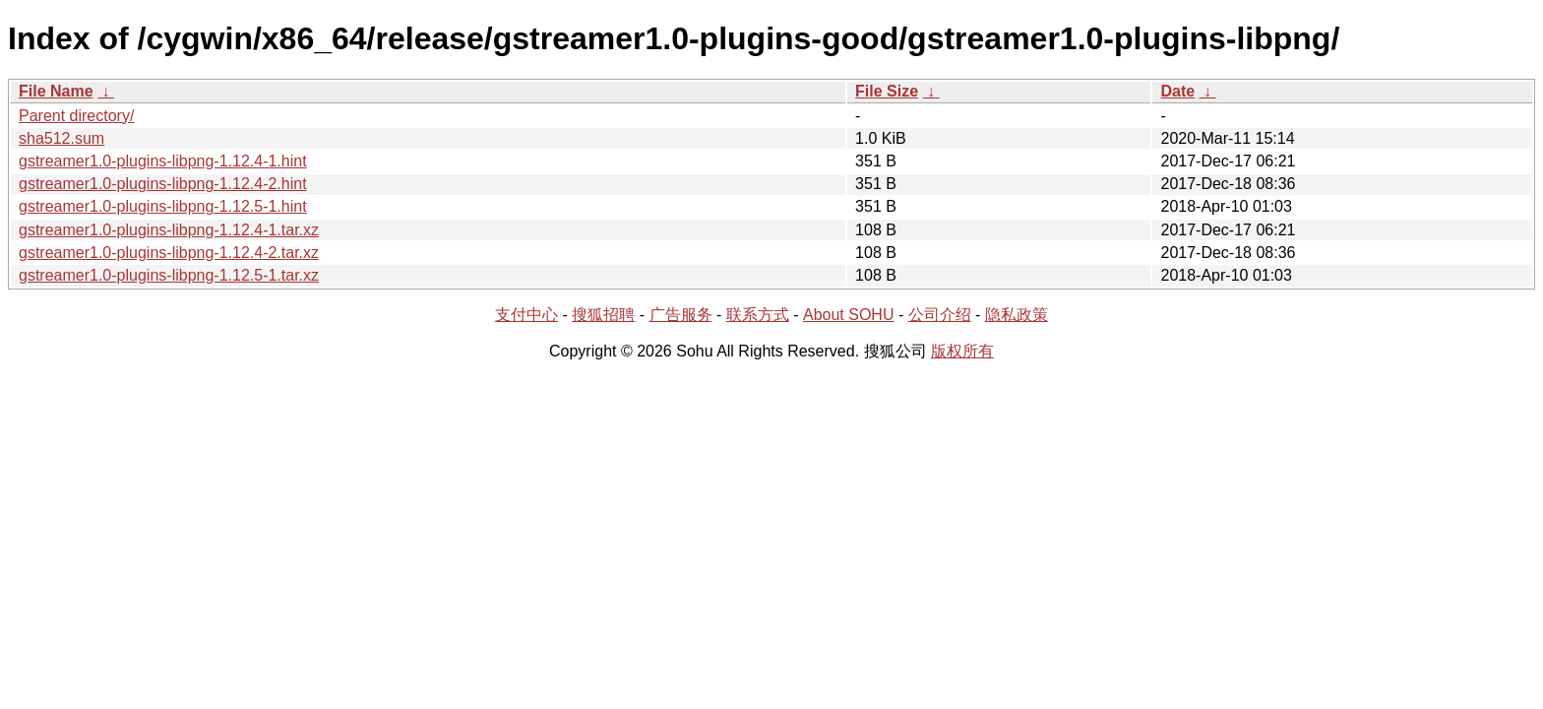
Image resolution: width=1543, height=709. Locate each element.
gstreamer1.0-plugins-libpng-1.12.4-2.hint (163, 183)
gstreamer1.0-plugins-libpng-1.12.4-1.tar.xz (169, 230)
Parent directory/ (76, 115)
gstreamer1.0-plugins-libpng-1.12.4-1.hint (163, 161)
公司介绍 (939, 314)
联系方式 (757, 314)
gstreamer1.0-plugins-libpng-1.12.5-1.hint (163, 206)
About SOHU (848, 314)
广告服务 (680, 314)
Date (1177, 91)
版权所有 (962, 351)
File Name (56, 91)
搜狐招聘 (603, 314)
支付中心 (526, 314)
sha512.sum (61, 138)
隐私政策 (1016, 314)
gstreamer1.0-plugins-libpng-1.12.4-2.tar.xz (169, 252)
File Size (886, 91)
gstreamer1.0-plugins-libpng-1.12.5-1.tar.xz (169, 275)
